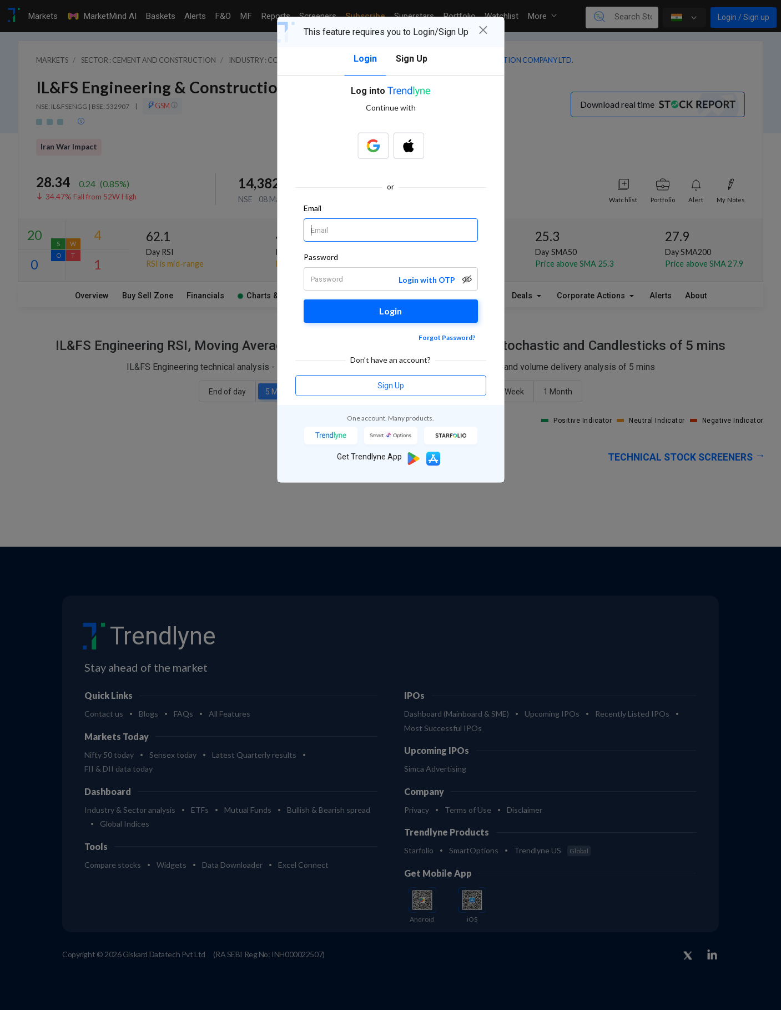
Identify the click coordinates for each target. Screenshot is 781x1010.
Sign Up (390, 385)
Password (321, 257)
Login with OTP (427, 279)
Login (390, 311)
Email (312, 208)
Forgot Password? (447, 337)
